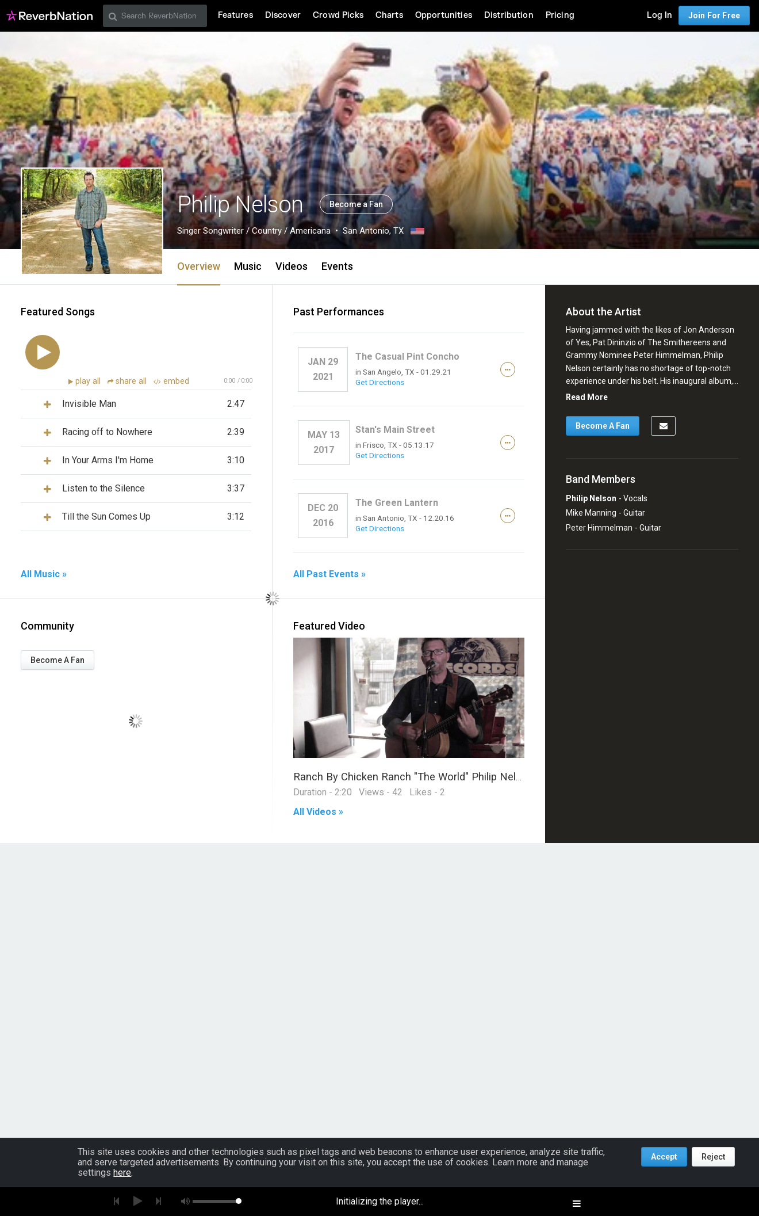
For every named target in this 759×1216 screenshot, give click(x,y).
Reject (713, 1156)
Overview (198, 266)
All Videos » (318, 812)
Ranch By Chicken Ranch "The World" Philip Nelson (413, 777)
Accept (664, 1156)
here (122, 1172)
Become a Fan (356, 204)
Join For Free (714, 15)
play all (89, 381)
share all (128, 381)
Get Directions (379, 382)
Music (248, 266)
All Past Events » (329, 574)
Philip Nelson (591, 498)
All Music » (44, 574)
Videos (291, 266)
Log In (659, 15)
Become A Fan (57, 660)
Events (337, 266)
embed (171, 381)
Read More (587, 397)
